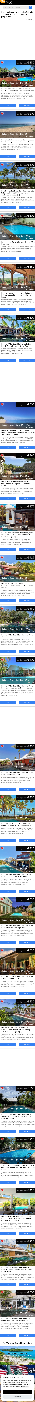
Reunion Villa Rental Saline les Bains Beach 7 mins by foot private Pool (16, 345)
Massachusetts (27, 1374)
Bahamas (12, 1356)
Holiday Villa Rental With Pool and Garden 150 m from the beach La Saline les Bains (17, 586)
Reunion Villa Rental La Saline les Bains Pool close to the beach (17, 773)
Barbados (23, 1356)
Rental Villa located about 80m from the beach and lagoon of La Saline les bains (17, 141)
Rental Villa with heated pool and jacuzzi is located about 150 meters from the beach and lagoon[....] (17, 535)
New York (11, 1374)
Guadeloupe (6, 1356)
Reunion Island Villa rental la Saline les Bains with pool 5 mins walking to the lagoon (16, 295)
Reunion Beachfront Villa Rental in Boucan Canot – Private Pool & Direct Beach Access (16, 1269)
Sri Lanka (22, 1360)
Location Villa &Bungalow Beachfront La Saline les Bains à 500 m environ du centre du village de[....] (17, 193)
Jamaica (18, 1356)
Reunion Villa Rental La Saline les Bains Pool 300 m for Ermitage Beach (17, 927)
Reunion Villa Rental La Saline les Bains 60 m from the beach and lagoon (17, 636)
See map (29, 19)
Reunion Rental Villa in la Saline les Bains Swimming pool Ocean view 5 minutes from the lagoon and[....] (17, 1116)
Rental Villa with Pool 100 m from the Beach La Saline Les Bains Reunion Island (17, 90)
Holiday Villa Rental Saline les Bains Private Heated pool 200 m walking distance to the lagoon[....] (15, 1030)
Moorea (21, 1362)
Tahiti (16, 1362)
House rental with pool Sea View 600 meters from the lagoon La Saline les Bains (16, 484)
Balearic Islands (14, 1358)
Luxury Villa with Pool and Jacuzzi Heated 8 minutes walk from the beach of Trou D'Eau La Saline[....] (18, 433)
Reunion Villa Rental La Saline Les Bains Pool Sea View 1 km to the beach (17, 875)
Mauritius (21, 1358)
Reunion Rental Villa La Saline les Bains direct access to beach (17, 978)
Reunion (5, 1360)
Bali (4, 1355)
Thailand (8, 1355)
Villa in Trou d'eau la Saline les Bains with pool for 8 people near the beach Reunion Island (18, 1167)
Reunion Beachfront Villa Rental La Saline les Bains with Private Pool (15, 1319)
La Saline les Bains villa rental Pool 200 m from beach (18, 243)
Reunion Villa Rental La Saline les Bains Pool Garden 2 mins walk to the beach (17, 687)
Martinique (29, 1355)
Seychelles (27, 1358)
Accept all (17, 1392)
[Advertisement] (17, 41)
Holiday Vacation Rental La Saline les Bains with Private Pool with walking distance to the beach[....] (16, 1218)
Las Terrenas (29, 1360)
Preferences (17, 1396)
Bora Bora (26, 1362)
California (6, 1374)
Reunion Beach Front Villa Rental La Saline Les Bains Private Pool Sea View (16, 824)
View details (27, 105)
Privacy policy (24, 1386)
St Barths (18, 1355)
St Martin (13, 1355)
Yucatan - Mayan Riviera (13, 1360)
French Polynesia (10, 1362)
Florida (23, 1355)
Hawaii (21, 1374)
